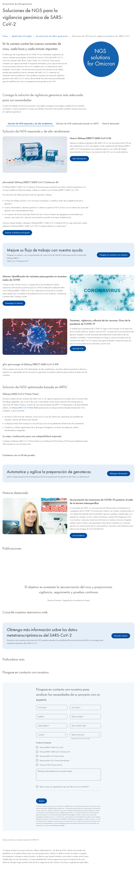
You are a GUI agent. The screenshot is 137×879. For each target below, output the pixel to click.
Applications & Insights (22, 43)
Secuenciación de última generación (52, 43)
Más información (79, 166)
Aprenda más (77, 356)
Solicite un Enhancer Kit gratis (17, 240)
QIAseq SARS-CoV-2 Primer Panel (24, 415)
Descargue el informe (14, 310)
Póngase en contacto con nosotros (113, 262)
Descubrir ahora (120, 643)
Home (5, 43)
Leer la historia (78, 543)
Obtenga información (118, 481)
